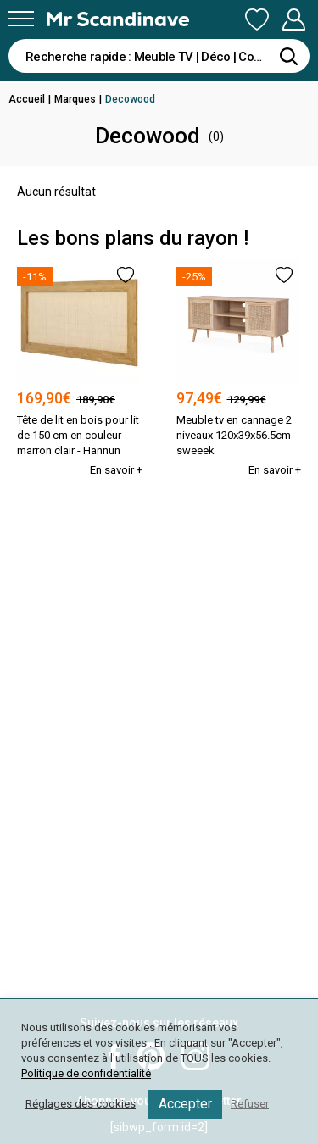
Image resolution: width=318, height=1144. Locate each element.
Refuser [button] (250, 1103)
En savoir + (116, 470)
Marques (75, 99)
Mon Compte (293, 19)
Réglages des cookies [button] (80, 1103)
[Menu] (21, 18)
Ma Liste (257, 19)
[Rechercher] (288, 56)
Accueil (26, 99)
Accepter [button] (185, 1104)
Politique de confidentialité (86, 1073)
